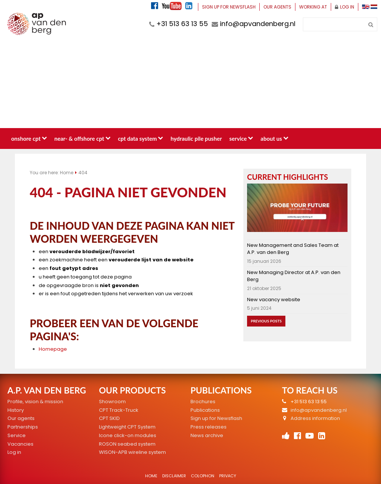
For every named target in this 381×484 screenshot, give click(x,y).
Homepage (53, 349)
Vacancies (20, 444)
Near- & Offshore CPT (82, 138)
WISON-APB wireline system (132, 452)
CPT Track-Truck (118, 410)
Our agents (277, 7)
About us (274, 138)
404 (83, 172)
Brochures (202, 401)
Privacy (227, 476)
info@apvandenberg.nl (253, 23)
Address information (315, 418)
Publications (205, 410)
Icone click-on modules (127, 435)
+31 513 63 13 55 (178, 23)
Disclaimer (174, 476)
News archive (206, 435)
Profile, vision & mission (35, 401)
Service (241, 138)
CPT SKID (109, 418)
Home (66, 172)
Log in (344, 7)
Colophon (202, 476)
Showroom (112, 401)
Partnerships (22, 426)
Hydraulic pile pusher (196, 138)
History (15, 410)
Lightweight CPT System (127, 426)
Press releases (208, 426)
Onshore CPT (29, 138)
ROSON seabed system (127, 444)
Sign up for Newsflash (229, 7)
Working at (313, 7)
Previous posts (266, 321)
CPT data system (140, 138)
